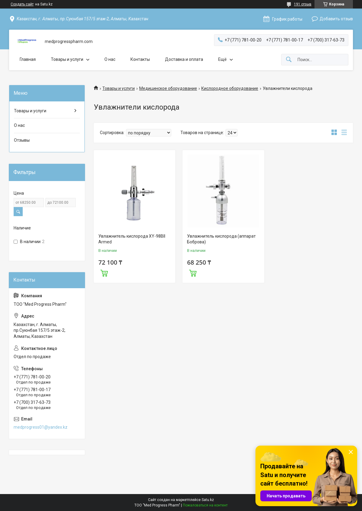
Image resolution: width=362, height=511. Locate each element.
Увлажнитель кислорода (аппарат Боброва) (221, 239)
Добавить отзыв (336, 18)
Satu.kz (208, 500)
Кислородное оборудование (229, 88)
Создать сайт (22, 4)
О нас (109, 59)
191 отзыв (302, 4)
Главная (28, 59)
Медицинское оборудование (168, 88)
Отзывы (22, 140)
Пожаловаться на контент (205, 505)
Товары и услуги (67, 59)
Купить (104, 272)
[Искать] (289, 59)
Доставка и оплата (184, 59)
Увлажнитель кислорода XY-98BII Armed (131, 239)
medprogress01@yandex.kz (40, 427)
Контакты (140, 59)
